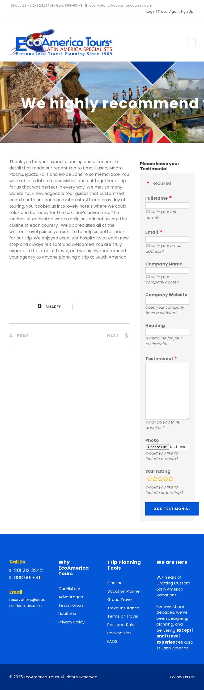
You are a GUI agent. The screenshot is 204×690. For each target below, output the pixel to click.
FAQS (112, 641)
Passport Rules (122, 624)
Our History (69, 588)
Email (151, 232)
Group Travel (120, 599)
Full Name (156, 198)
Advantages (70, 597)
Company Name (163, 264)
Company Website (166, 295)
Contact (115, 583)
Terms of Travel (122, 616)
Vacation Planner (124, 591)
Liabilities (67, 613)
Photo (152, 440)
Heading (155, 325)
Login (150, 11)
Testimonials (71, 605)
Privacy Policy (71, 622)
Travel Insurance (123, 608)
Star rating (158, 471)
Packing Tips (119, 633)
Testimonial (159, 359)
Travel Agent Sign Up (175, 11)
